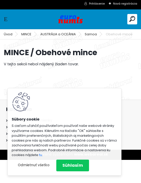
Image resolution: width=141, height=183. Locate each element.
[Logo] (70, 19)
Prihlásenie (97, 4)
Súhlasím (72, 165)
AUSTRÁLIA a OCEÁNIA (58, 34)
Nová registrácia (125, 4)
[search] (132, 19)
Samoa (91, 34)
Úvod (8, 34)
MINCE (26, 34)
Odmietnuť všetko (33, 165)
